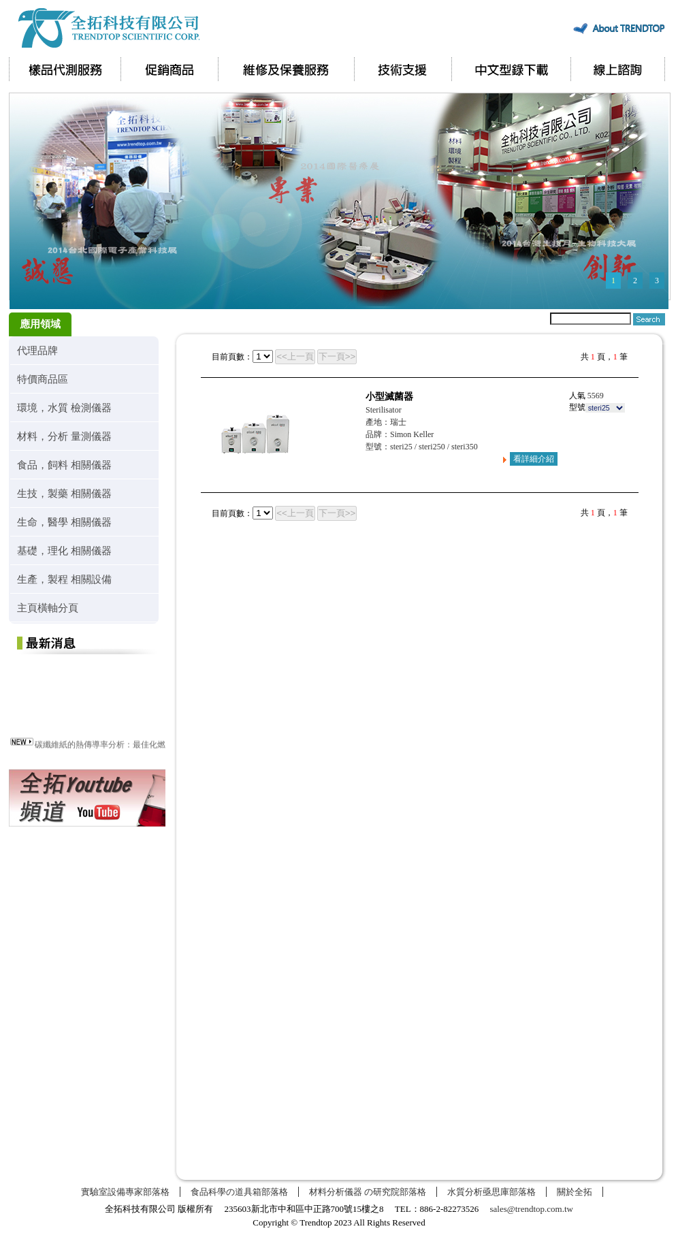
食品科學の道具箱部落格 (239, 1192)
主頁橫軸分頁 (47, 607)
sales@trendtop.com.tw (531, 1209)
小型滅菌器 (389, 396)
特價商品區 (42, 379)
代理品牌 (37, 350)
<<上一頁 (295, 356)
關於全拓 (574, 1192)
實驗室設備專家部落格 (125, 1192)
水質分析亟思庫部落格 (491, 1192)
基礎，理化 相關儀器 (64, 550)
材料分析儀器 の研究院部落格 (367, 1192)
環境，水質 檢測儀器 (64, 407)
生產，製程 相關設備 (64, 579)
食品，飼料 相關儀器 (64, 464)
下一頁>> (337, 356)
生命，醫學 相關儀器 (64, 522)
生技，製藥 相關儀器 (64, 493)
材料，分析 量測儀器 (64, 436)
